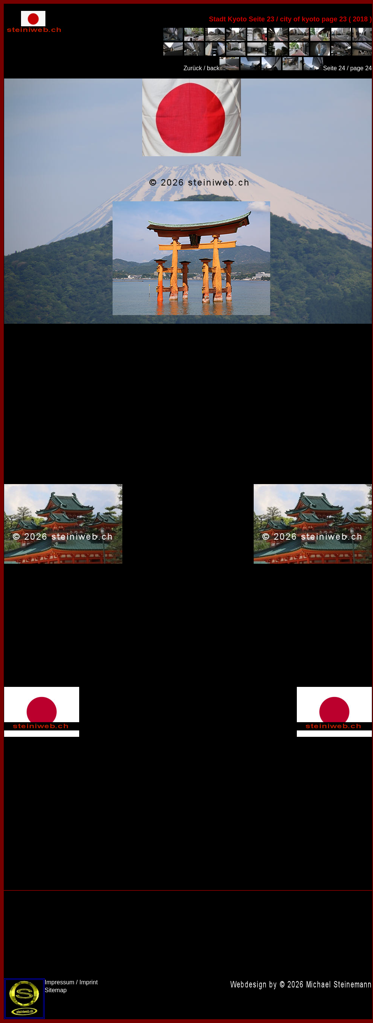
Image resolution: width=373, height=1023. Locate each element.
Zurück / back (201, 68)
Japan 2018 (188, 201)
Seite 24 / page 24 (347, 68)
